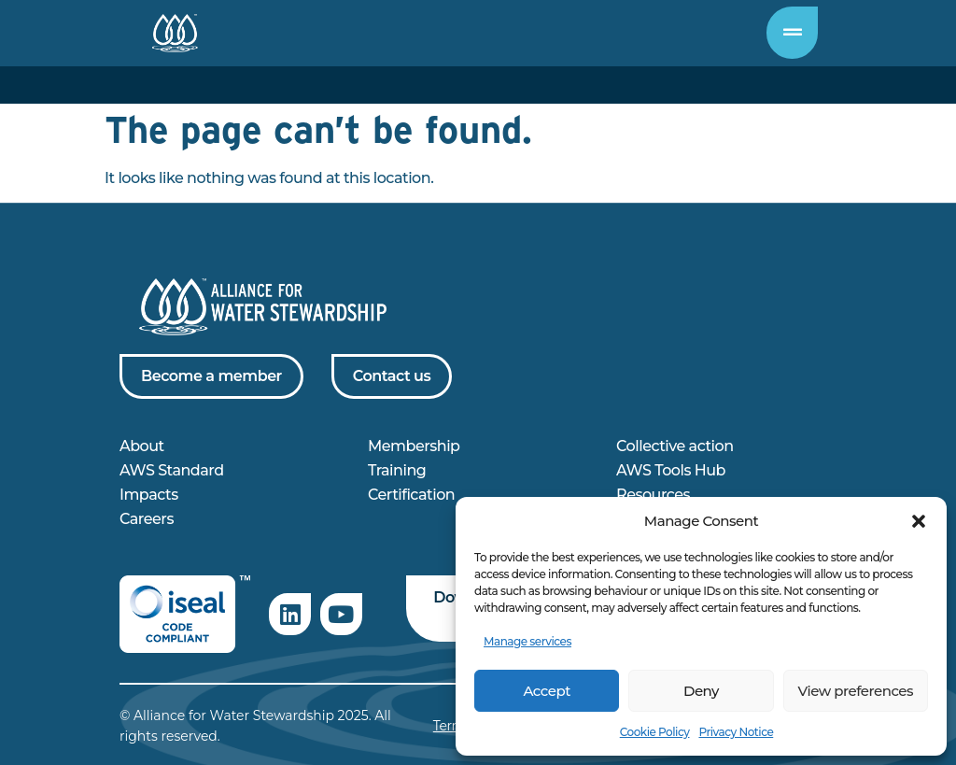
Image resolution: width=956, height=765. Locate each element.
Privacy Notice (735, 732)
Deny (701, 691)
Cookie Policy (655, 732)
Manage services (527, 641)
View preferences (855, 691)
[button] (918, 521)
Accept (546, 691)
